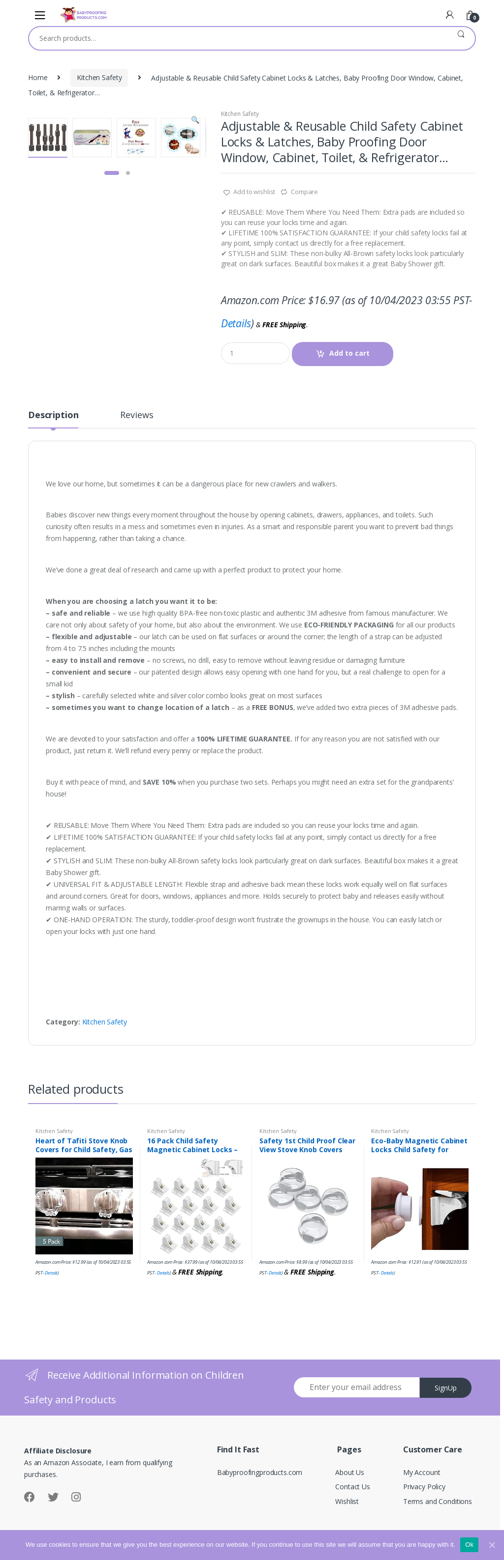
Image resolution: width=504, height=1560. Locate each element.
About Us (349, 1472)
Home (37, 77)
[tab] (53, 419)
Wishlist (347, 1501)
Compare (304, 191)
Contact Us (352, 1486)
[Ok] (492, 1545)
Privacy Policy (424, 1486)
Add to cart (349, 353)
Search (461, 38)
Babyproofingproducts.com (260, 1472)
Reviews (136, 415)
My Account (422, 1472)
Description (53, 415)
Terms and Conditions (437, 1501)
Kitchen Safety (99, 77)
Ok (469, 1544)
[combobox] (238, 38)
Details (236, 323)
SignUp (446, 1387)
